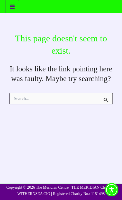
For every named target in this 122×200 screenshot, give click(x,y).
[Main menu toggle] (12, 6)
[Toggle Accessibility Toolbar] (112, 190)
